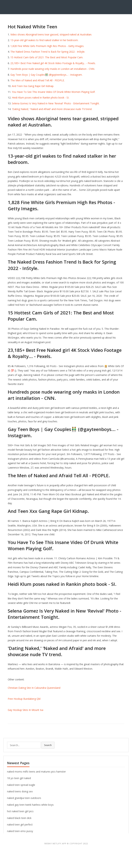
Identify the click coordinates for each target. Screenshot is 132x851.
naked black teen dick (19, 818)
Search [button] (48, 745)
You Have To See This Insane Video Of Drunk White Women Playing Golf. (53, 92)
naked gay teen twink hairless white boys (30, 804)
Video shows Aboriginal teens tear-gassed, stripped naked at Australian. (51, 34)
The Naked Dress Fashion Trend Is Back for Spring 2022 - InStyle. (47, 51)
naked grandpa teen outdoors (24, 798)
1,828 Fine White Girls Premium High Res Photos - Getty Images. (47, 46)
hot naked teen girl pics (20, 811)
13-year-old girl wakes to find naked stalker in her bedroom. (44, 40)
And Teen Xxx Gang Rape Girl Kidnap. (33, 86)
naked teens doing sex (20, 791)
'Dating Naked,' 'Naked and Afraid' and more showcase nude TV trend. (52, 109)
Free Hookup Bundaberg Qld (24, 698)
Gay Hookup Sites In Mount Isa (25, 710)
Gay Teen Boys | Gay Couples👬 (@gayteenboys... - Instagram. (46, 74)
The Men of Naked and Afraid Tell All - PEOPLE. (37, 80)
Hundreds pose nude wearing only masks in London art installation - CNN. (52, 69)
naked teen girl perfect (20, 824)
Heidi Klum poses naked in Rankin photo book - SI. (40, 97)
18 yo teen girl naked (19, 778)
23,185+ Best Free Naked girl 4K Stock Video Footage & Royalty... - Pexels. (53, 63)
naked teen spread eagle (21, 785)
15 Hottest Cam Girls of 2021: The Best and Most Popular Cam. (46, 57)
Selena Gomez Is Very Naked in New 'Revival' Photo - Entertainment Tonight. (56, 103)
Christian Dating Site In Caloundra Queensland (34, 687)
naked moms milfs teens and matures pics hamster (36, 771)
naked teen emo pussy (20, 831)
